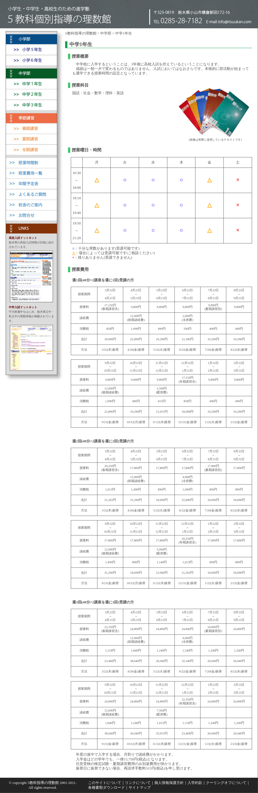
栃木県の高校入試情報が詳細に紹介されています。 (31, 242)
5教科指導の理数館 (81, 33)
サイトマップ (140, 787)
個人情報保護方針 (169, 783)
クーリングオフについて (226, 783)
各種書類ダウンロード (106, 787)
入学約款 (194, 783)
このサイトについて (104, 783)
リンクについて (138, 783)
